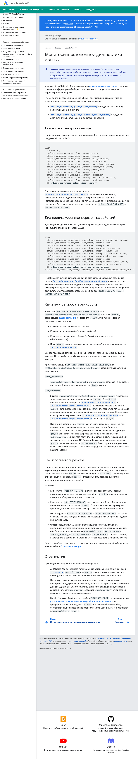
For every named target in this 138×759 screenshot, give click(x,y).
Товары (58, 48)
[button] (17, 20)
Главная (48, 48)
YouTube (69, 24)
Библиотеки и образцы (58, 9)
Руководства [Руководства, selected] (9, 9)
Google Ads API (71, 48)
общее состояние (67, 318)
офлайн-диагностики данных (103, 86)
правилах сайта (120, 641)
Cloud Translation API (88, 39)
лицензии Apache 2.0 (78, 641)
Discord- (87, 20)
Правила (78, 9)
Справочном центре (71, 546)
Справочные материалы (31, 9)
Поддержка (91, 9)
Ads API (19, 3)
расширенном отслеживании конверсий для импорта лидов (80, 601)
